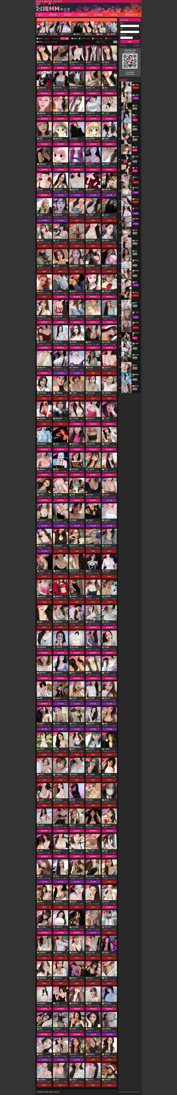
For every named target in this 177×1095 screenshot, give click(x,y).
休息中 (135, 108)
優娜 (135, 147)
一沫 (135, 168)
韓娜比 (100, 34)
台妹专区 (54, 42)
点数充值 (53, 15)
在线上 (135, 120)
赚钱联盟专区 (131, 15)
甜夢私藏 (43, 34)
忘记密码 (137, 45)
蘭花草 (136, 386)
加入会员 (123, 45)
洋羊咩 (136, 355)
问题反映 (113, 15)
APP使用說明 (129, 72)
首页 (40, 15)
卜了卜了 (66, 34)
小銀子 (77, 34)
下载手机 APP (129, 50)
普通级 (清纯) (85, 38)
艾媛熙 (136, 95)
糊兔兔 (89, 34)
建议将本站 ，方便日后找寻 (49, 1)
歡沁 (135, 126)
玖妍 (135, 105)
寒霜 (135, 230)
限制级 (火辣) (112, 38)
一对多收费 (55, 38)
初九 (135, 365)
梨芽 (135, 282)
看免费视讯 (44, 68)
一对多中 (135, 98)
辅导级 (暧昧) (99, 38)
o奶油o (136, 292)
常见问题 (98, 15)
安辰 (135, 251)
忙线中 (77, 220)
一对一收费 (64, 38)
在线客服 (56, 1092)
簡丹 (135, 303)
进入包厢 (60, 195)
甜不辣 (136, 136)
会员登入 (68, 15)
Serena (136, 199)
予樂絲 (136, 85)
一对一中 (135, 88)
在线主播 (47, 42)
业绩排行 (47, 38)
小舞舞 (54, 34)
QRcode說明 (130, 74)
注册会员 (83, 15)
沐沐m (136, 240)
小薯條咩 (112, 34)
